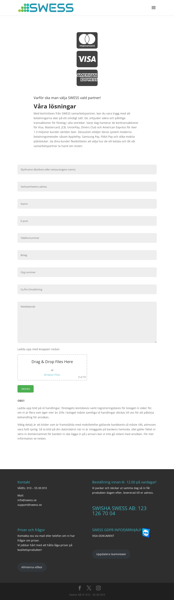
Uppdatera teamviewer (111, 554)
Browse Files (52, 375)
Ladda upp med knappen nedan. (38, 349)
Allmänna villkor (31, 567)
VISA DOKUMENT (103, 536)
